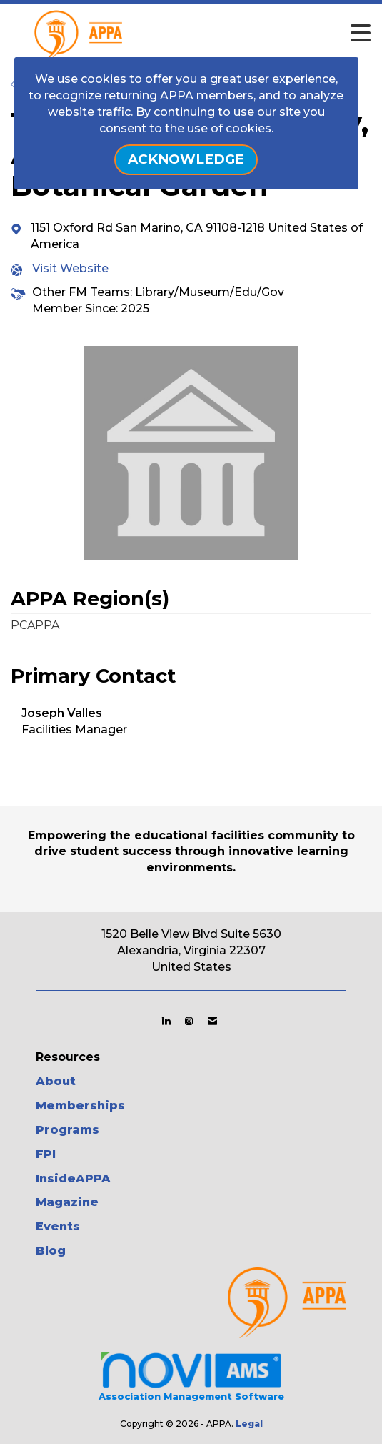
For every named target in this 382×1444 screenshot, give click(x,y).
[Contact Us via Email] (212, 1021)
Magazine (67, 1202)
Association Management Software (191, 1375)
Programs (67, 1130)
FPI (46, 1154)
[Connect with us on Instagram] (189, 1021)
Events (58, 1226)
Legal (249, 1423)
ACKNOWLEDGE (186, 159)
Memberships (80, 1105)
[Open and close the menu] (221, 33)
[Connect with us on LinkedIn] (166, 1021)
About (56, 1081)
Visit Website (70, 268)
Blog (51, 1250)
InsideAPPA (73, 1178)
